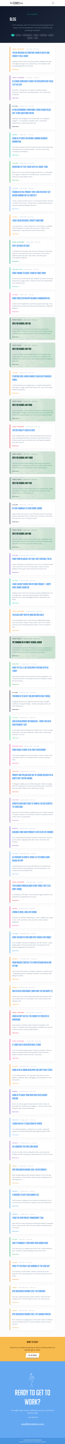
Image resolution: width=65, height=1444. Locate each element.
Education (30, 38)
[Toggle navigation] (53, 3)
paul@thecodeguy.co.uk (32, 1423)
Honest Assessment (27, 35)
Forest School (43, 35)
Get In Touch (32, 1355)
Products (36, 35)
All (12, 35)
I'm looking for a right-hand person (32, 1440)
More (36, 38)
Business (51, 35)
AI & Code (18, 35)
